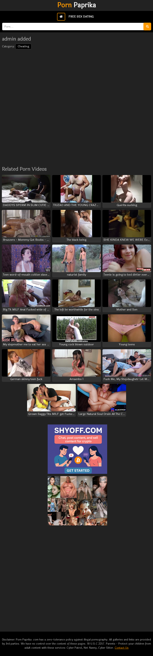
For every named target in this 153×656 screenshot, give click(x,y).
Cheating (23, 46)
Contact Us (122, 648)
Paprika (76, 5)
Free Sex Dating (81, 16)
